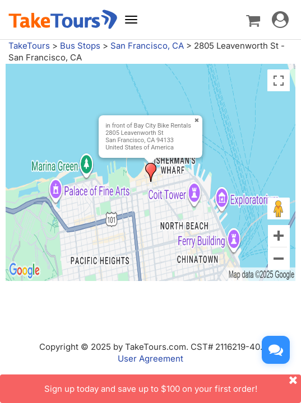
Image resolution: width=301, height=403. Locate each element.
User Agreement (150, 358)
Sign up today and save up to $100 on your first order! (173, 384)
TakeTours (29, 45)
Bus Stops (80, 45)
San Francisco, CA (147, 45)
